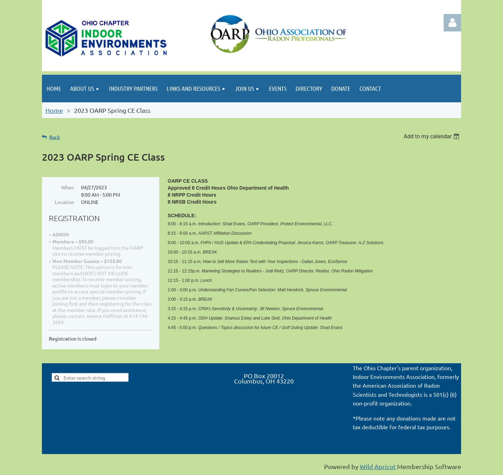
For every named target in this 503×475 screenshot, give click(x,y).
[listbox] (432, 136)
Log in (452, 22)
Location (64, 202)
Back (54, 137)
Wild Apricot (378, 466)
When (67, 187)
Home (54, 110)
